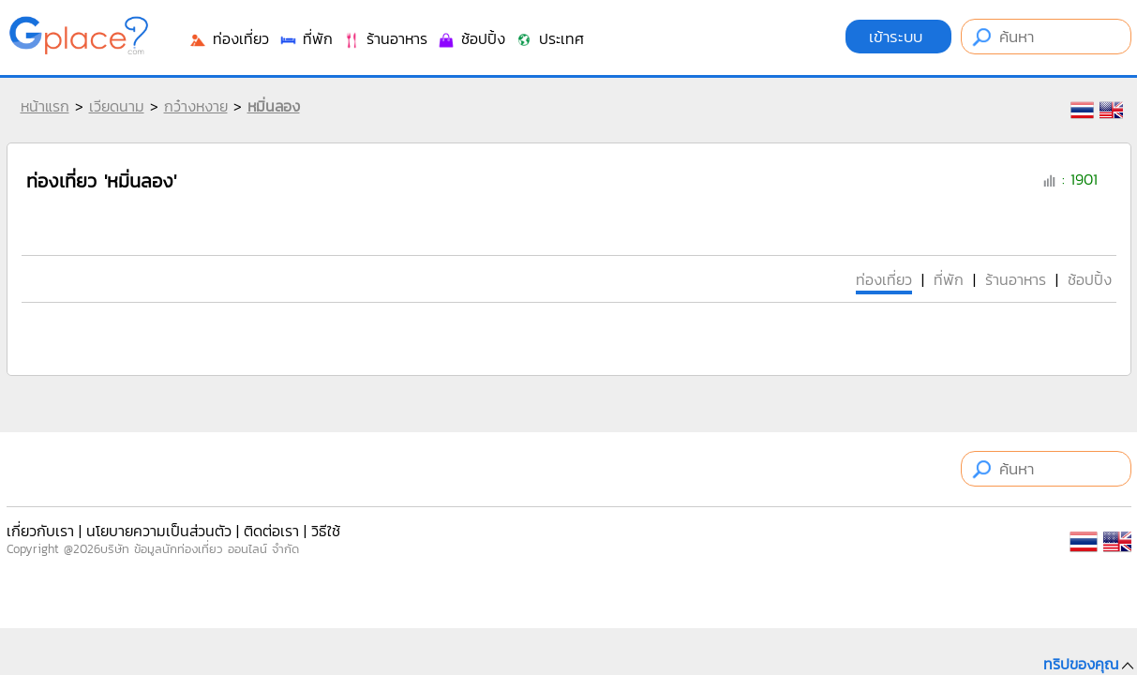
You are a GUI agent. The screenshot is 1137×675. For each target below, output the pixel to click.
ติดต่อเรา (271, 530)
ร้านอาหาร (384, 38)
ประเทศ (549, 38)
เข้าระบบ (898, 36)
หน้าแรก (45, 106)
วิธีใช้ (325, 530)
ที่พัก (305, 38)
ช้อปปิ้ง (471, 38)
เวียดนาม (116, 106)
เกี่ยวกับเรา (40, 530)
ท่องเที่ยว (228, 38)
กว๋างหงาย (196, 106)
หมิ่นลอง (273, 106)
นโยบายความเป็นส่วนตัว (159, 530)
